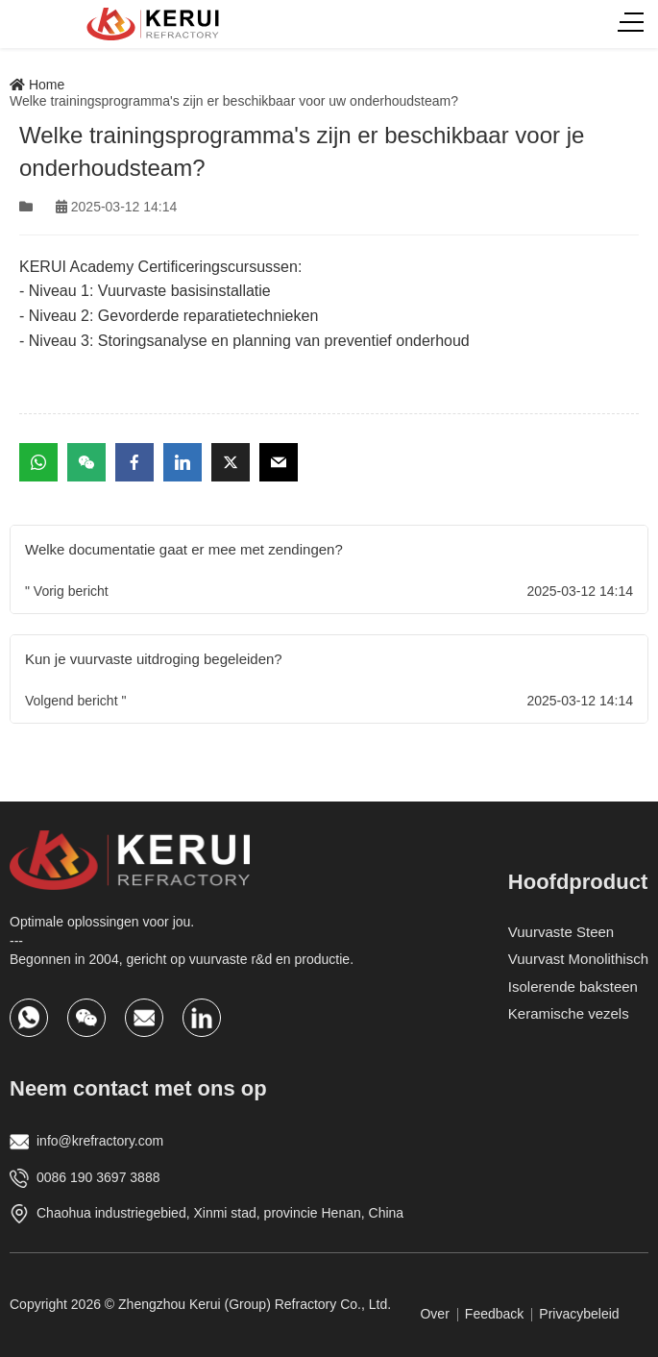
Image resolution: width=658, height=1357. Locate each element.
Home (37, 84)
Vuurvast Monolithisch (578, 958)
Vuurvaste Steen (561, 932)
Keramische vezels (568, 1013)
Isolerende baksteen (573, 986)
